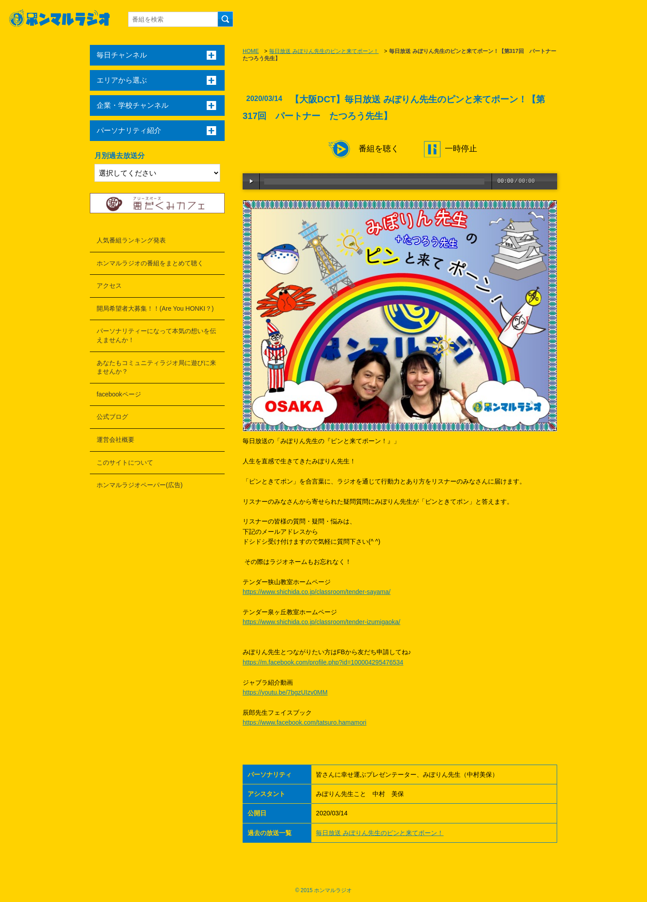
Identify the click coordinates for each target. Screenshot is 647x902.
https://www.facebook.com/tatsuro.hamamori (304, 722)
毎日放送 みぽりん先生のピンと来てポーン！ (323, 51)
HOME (251, 51)
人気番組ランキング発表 (131, 240)
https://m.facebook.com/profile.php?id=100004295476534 (323, 662)
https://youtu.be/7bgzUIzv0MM (285, 692)
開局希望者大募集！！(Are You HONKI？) (155, 308)
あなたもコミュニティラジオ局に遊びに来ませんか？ (156, 367)
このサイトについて (125, 462)
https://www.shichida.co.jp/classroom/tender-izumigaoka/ (321, 621)
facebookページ (119, 394)
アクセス (109, 285)
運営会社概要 (115, 439)
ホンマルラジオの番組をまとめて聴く (150, 263)
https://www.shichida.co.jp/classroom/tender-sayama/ (316, 591)
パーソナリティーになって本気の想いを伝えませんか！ (156, 335)
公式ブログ (112, 416)
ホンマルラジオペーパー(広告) (139, 484)
